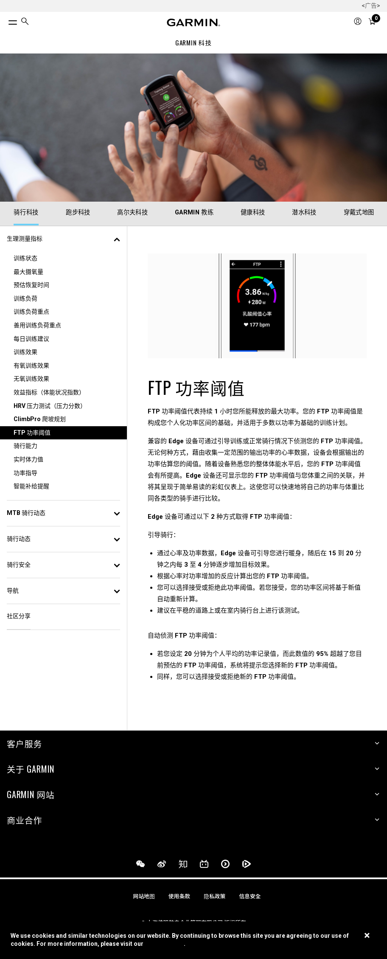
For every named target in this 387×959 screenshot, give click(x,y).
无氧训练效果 (31, 378)
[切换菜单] (5, 20)
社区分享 (19, 616)
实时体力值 (28, 459)
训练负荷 (25, 298)
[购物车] (372, 22)
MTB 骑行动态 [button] (63, 512)
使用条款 (179, 896)
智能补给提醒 (31, 486)
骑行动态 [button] (63, 538)
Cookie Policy (164, 943)
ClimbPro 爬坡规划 (40, 419)
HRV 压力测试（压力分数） (50, 405)
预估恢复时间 (31, 284)
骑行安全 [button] (63, 564)
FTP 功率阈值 (32, 432)
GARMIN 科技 (193, 42)
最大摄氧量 (28, 271)
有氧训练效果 (31, 365)
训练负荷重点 (31, 311)
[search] (25, 22)
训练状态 (25, 258)
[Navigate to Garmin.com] (193, 22)
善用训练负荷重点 (37, 325)
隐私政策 (214, 896)
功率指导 (25, 473)
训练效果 (25, 352)
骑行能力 (25, 445)
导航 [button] (63, 590)
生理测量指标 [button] (63, 238)
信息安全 (250, 896)
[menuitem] (25, 23)
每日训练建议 (31, 338)
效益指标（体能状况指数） (49, 392)
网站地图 (144, 896)
